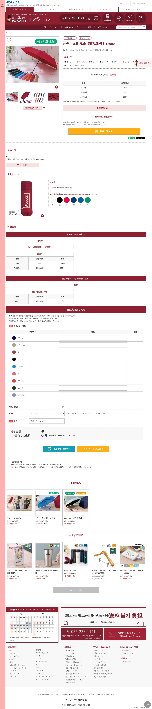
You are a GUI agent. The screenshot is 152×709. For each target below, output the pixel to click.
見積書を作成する (61, 449)
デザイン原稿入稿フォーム (102, 677)
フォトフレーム (14, 674)
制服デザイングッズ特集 (101, 671)
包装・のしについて (71, 668)
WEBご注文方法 (70, 659)
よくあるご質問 (70, 683)
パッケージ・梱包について (73, 665)
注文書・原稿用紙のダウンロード (104, 674)
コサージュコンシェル (48, 9)
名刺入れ (39, 650)
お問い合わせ (103, 27)
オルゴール (12, 671)
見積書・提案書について (73, 662)
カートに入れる (96, 449)
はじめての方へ (70, 650)
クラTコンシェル (104, 9)
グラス (38, 673)
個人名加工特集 (98, 668)
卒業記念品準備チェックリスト (75, 680)
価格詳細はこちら (105, 108)
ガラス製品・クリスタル (17, 665)
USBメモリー (13, 653)
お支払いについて (71, 671)
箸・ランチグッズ (41, 661)
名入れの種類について (101, 653)
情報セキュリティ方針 (86, 694)
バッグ (38, 667)
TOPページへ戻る (76, 590)
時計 (10, 650)
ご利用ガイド (68, 27)
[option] (32, 63)
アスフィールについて (132, 9)
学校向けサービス (127, 653)
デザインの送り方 (99, 662)
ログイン (126, 3)
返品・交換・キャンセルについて (76, 677)
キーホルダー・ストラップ (17, 668)
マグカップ (39, 670)
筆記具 (11, 662)
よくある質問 (85, 27)
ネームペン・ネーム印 (43, 679)
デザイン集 (51, 27)
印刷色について (98, 656)
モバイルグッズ (14, 656)
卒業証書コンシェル (76, 9)
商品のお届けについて (72, 674)
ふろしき (39, 659)
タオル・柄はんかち (42, 653)
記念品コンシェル (19, 9)
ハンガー (12, 659)
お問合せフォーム (127, 662)
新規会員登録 (140, 3)
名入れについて (98, 650)
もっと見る (24, 165)
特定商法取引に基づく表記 (50, 694)
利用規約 (100, 694)
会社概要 (109, 694)
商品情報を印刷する (32, 108)
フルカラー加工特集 (100, 665)
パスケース (12, 677)
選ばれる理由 (126, 650)
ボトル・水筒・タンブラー (44, 676)
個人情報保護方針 (68, 694)
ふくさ (38, 656)
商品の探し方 (69, 656)
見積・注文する (107, 131)
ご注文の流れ (69, 653)
